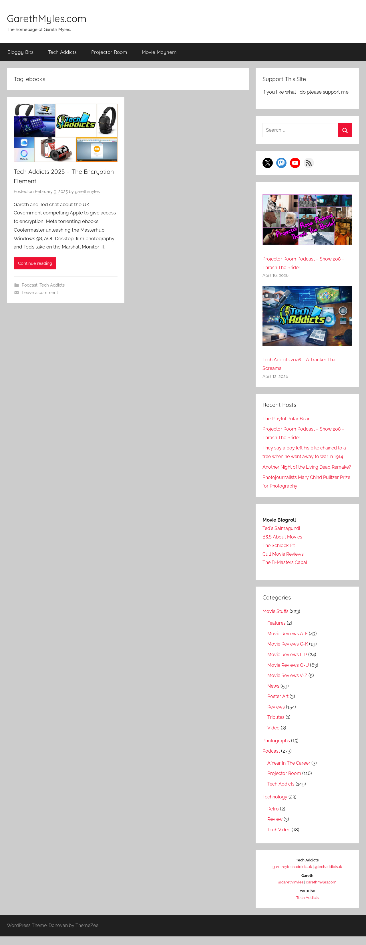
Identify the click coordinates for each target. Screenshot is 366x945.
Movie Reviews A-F (288, 642)
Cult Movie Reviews (284, 562)
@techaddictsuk (328, 875)
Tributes (276, 726)
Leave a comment (40, 292)
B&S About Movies (282, 545)
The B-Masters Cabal (285, 571)
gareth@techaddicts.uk (292, 875)
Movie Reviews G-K (289, 652)
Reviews (276, 715)
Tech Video (279, 838)
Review (275, 827)
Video (274, 736)
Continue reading (35, 263)
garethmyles (87, 192)
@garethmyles (290, 890)
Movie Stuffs (276, 620)
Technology (275, 805)
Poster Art (278, 705)
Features (277, 631)
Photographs (276, 749)
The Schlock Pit (279, 554)
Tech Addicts (62, 52)
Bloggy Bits (20, 52)
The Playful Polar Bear (287, 418)
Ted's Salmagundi (282, 537)
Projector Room (109, 52)
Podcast (29, 285)
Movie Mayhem (159, 52)
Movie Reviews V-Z (288, 684)
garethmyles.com (321, 890)
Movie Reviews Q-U (289, 673)
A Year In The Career (289, 771)
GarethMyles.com (53, 18)
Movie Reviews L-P (288, 663)
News (273, 694)
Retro (273, 817)
